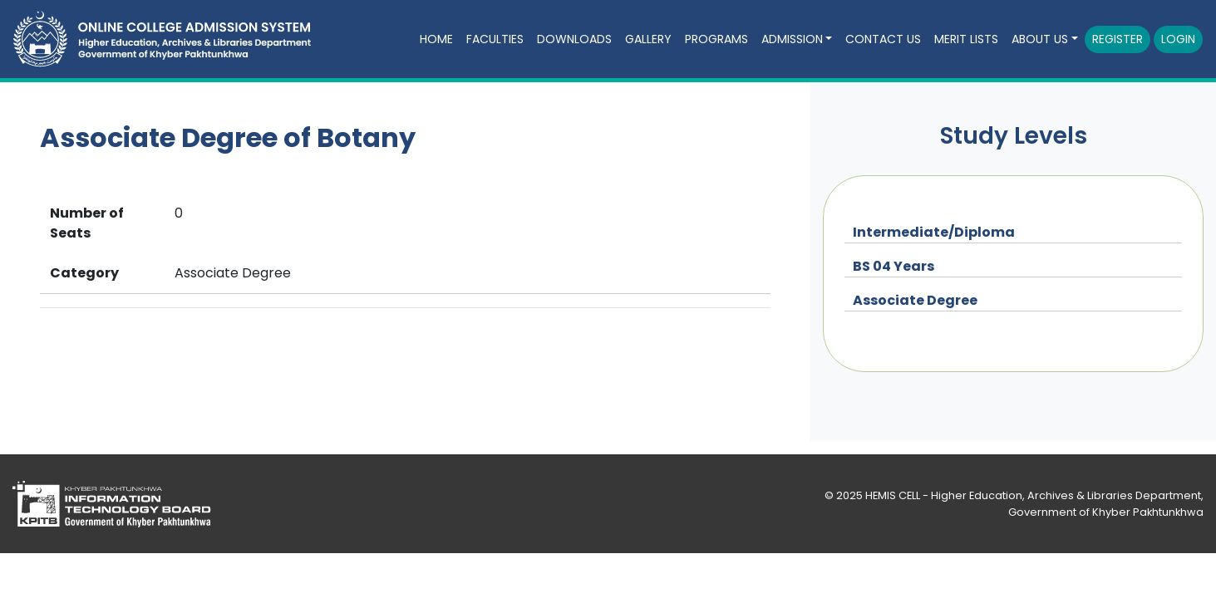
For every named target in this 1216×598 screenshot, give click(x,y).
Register (1117, 39)
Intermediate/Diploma (934, 232)
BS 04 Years (893, 266)
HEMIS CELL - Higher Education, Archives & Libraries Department (1033, 495)
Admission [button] (792, 39)
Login (1178, 39)
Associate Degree (915, 300)
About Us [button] (1040, 39)
